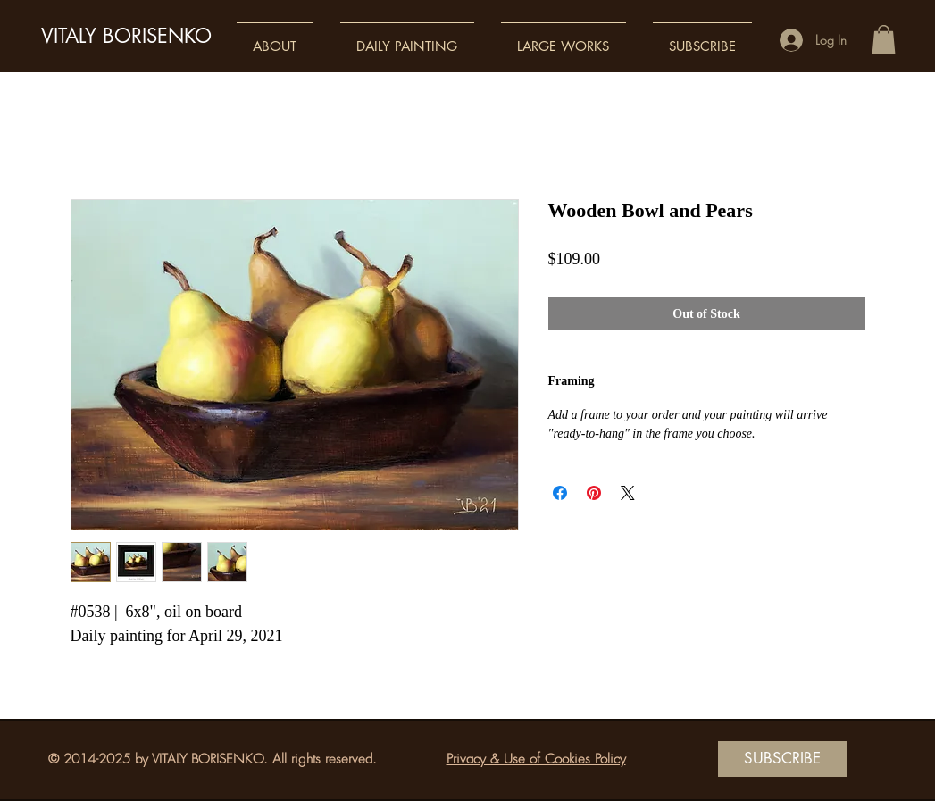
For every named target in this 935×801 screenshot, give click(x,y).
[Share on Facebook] (560, 493)
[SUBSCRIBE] (782, 759)
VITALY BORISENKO (126, 35)
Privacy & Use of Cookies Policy (536, 759)
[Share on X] (628, 493)
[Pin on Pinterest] (594, 493)
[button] (275, 38)
